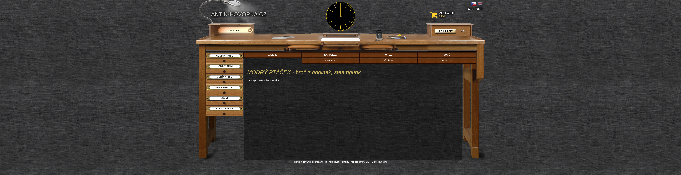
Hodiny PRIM (225, 66)
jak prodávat (317, 161)
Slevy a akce (224, 108)
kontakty (345, 161)
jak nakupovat (332, 161)
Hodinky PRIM (224, 55)
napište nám (357, 161)
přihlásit (445, 31)
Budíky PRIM (224, 76)
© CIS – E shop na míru (375, 161)
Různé (224, 98)
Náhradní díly (224, 87)
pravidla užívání (302, 161)
